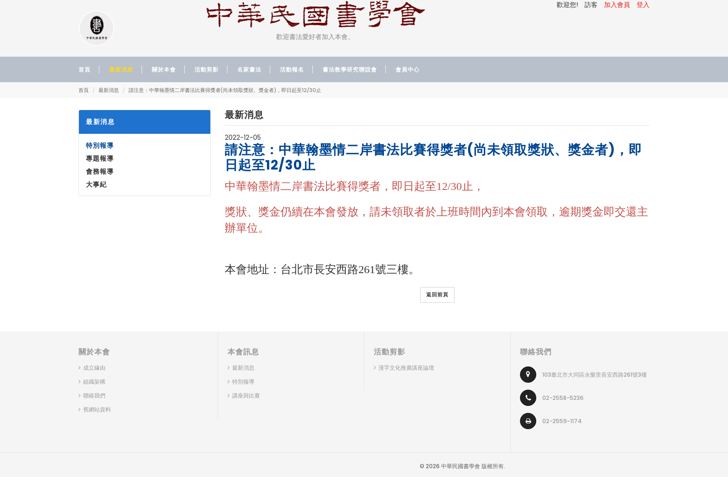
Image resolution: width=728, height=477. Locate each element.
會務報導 (100, 171)
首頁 (83, 90)
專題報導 (100, 158)
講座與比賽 (246, 395)
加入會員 (617, 4)
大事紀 (96, 184)
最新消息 (108, 90)
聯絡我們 (94, 395)
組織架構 (94, 382)
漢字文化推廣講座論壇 (406, 368)
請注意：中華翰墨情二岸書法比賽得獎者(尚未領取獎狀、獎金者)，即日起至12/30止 (225, 90)
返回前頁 (437, 294)
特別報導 (100, 145)
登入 (643, 4)
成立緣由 (94, 368)
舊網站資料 (97, 409)
